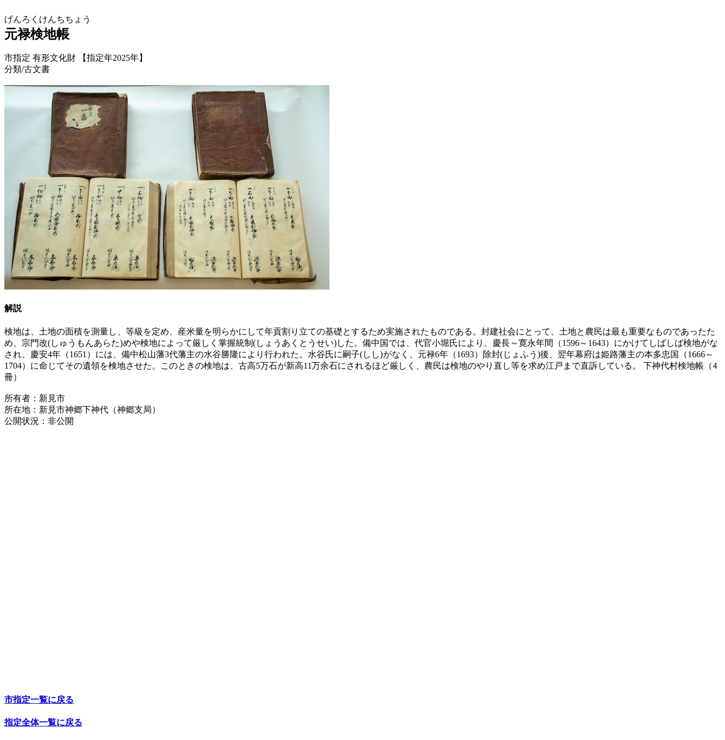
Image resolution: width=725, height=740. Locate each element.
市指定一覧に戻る (39, 699)
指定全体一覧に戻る (43, 722)
